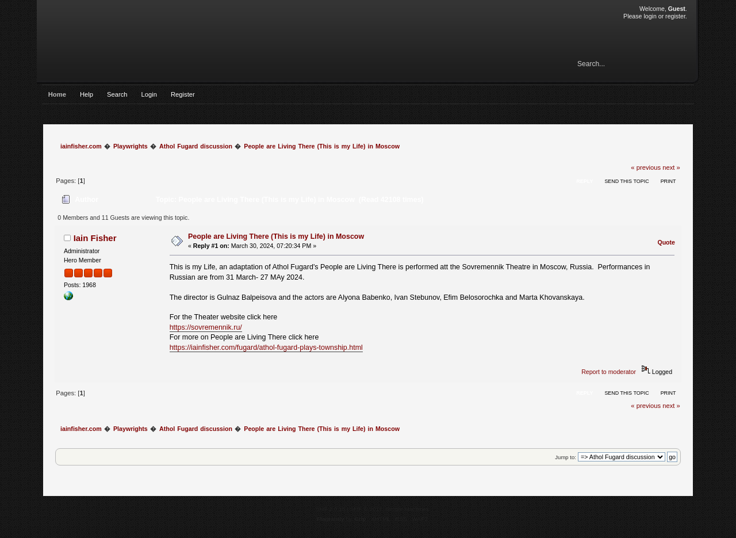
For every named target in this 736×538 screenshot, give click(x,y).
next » (671, 167)
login (649, 16)
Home (57, 94)
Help (86, 94)
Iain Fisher (95, 238)
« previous (646, 167)
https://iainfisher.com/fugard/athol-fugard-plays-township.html (266, 348)
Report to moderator (608, 371)
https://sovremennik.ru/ (206, 327)
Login (149, 94)
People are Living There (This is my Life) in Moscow (276, 236)
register (675, 16)
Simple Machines (407, 509)
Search (117, 94)
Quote (666, 242)
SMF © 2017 (366, 509)
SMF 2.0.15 (331, 509)
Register (183, 94)
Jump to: (565, 457)
